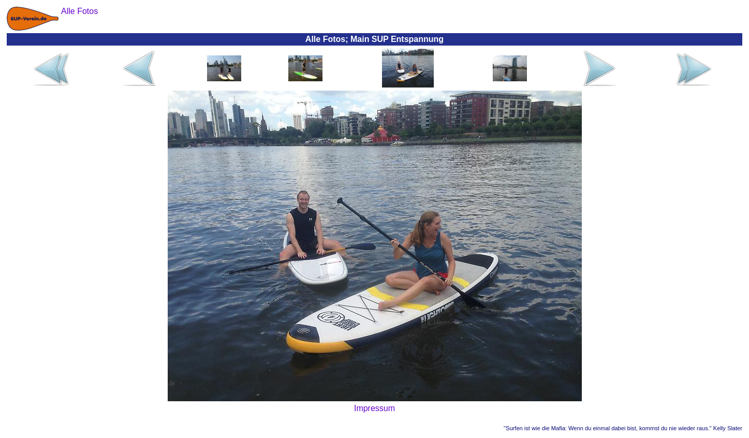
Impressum (374, 408)
